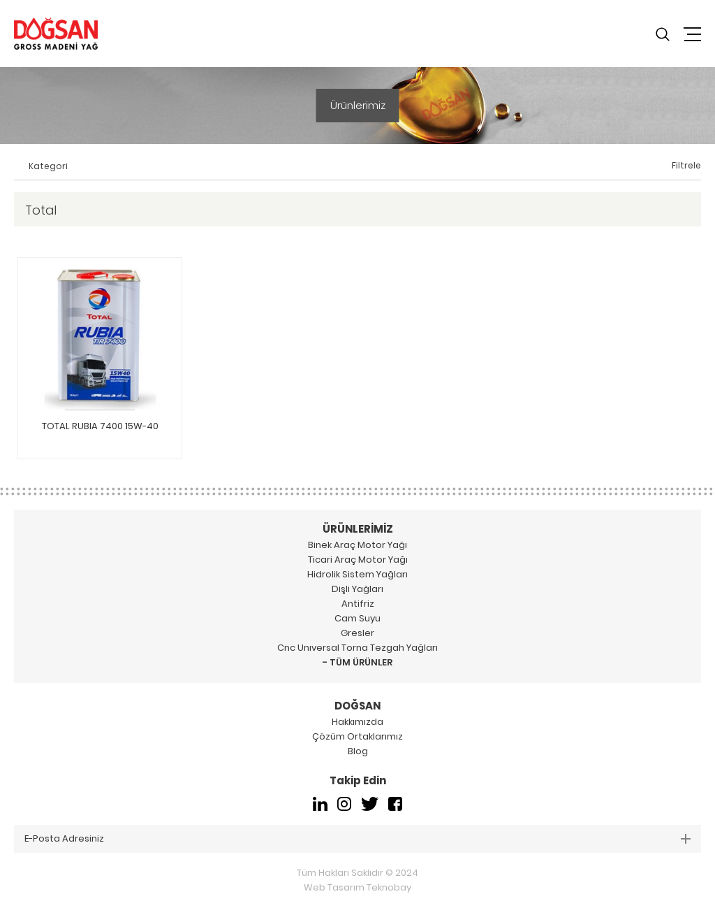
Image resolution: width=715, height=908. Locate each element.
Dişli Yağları (357, 589)
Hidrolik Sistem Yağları (357, 574)
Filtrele (686, 165)
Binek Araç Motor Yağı (357, 545)
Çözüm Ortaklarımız (357, 736)
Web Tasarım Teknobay (357, 887)
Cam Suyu (357, 618)
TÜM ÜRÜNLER (361, 662)
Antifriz (357, 603)
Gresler (357, 633)
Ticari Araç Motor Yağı (358, 559)
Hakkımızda (357, 721)
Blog (358, 751)
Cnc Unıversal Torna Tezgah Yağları (357, 647)
